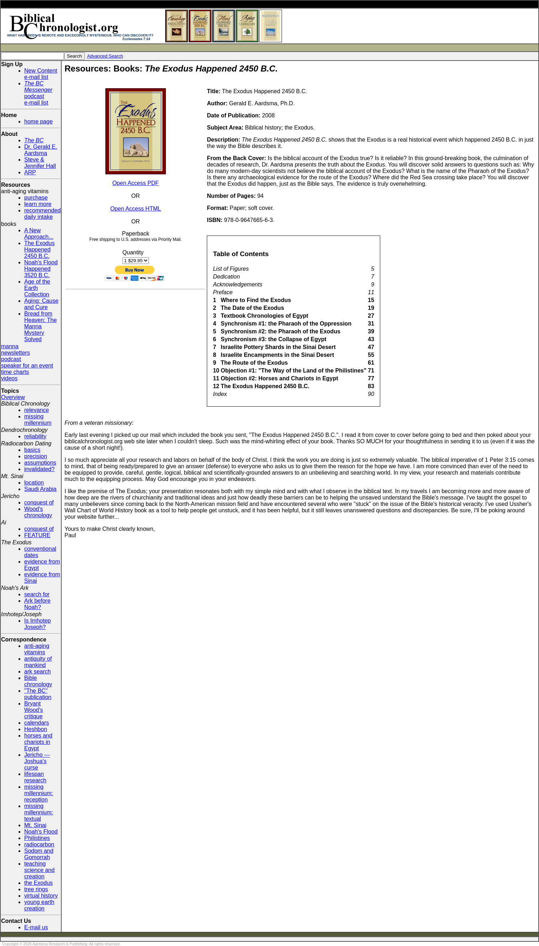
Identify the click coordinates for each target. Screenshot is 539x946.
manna (10, 346)
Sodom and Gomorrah (38, 854)
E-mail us (36, 927)
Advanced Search (105, 56)
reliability (35, 436)
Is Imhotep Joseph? (37, 624)
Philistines (37, 838)
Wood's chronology (38, 512)
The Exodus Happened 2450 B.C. (39, 249)
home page (38, 121)
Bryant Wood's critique (33, 710)
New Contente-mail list (40, 74)
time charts (15, 372)
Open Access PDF (135, 183)
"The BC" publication (38, 694)
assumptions (40, 463)
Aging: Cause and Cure (41, 304)
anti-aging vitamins (36, 649)
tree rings (36, 889)
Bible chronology (38, 681)
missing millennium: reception (38, 793)
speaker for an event (27, 366)
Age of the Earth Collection (37, 288)
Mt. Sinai (35, 825)
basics (32, 450)
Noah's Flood (41, 832)
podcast (11, 359)
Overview (13, 397)
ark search (37, 671)
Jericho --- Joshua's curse (37, 761)
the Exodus (38, 883)
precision (35, 456)
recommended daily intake (42, 213)
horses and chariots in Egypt (38, 742)
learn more (37, 204)
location (34, 483)
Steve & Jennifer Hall (40, 163)
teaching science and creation (39, 870)
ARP (30, 172)
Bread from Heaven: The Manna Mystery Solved (40, 326)
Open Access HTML (135, 209)
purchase (36, 198)
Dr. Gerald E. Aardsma (40, 150)
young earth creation (39, 905)
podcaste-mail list (38, 93)
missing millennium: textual (38, 812)
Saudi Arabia (40, 489)
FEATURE (37, 535)
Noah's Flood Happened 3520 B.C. (41, 268)
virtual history (41, 896)
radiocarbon (39, 844)
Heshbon (35, 729)
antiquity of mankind (38, 662)
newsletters (15, 353)
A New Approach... (38, 233)
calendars (36, 723)
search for (36, 594)
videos (9, 378)
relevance (36, 410)
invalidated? (39, 469)
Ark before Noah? (37, 604)
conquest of (39, 503)
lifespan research (35, 777)
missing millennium (37, 419)
